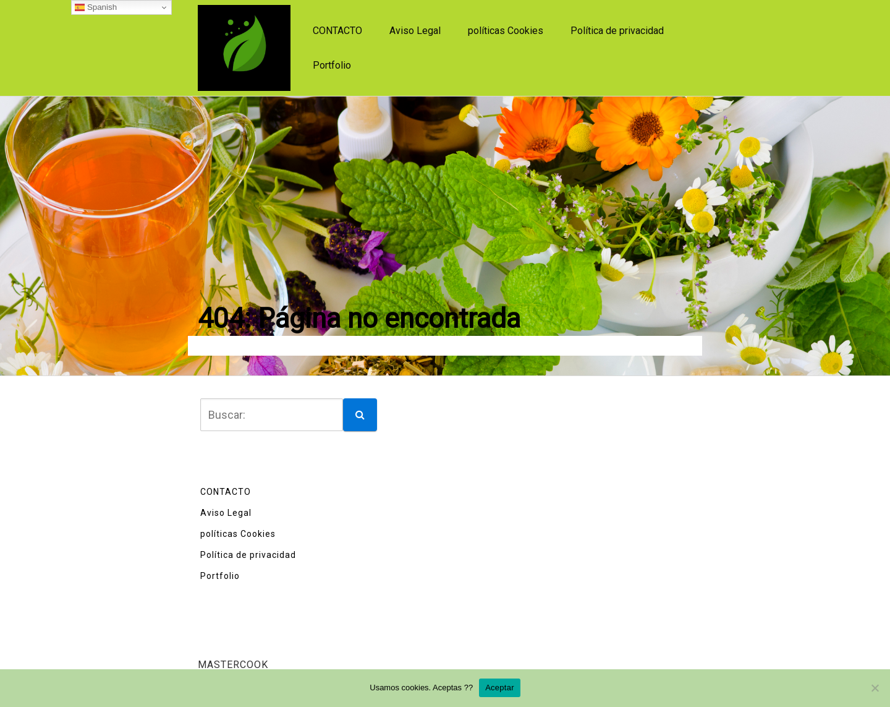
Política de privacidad (617, 30)
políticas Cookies (505, 30)
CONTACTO (337, 30)
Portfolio (332, 65)
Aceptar (499, 687)
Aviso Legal (415, 30)
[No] (874, 688)
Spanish (96, 7)
